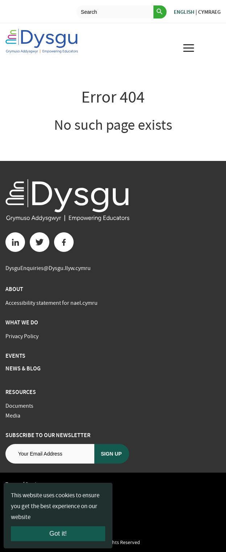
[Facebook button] (64, 242)
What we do (21, 322)
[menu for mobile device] (188, 47)
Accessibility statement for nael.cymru (51, 303)
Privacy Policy (21, 336)
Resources (20, 392)
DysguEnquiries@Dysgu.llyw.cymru (48, 268)
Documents (19, 406)
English (184, 12)
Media (12, 415)
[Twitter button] (39, 242)
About (14, 289)
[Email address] (49, 454)
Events (15, 356)
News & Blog (23, 368)
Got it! (58, 533)
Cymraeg (209, 12)
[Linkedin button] (15, 242)
